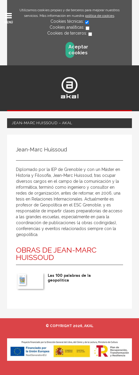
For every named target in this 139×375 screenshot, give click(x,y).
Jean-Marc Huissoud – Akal (42, 123)
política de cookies (99, 16)
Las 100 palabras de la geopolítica (69, 277)
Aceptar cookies (71, 50)
